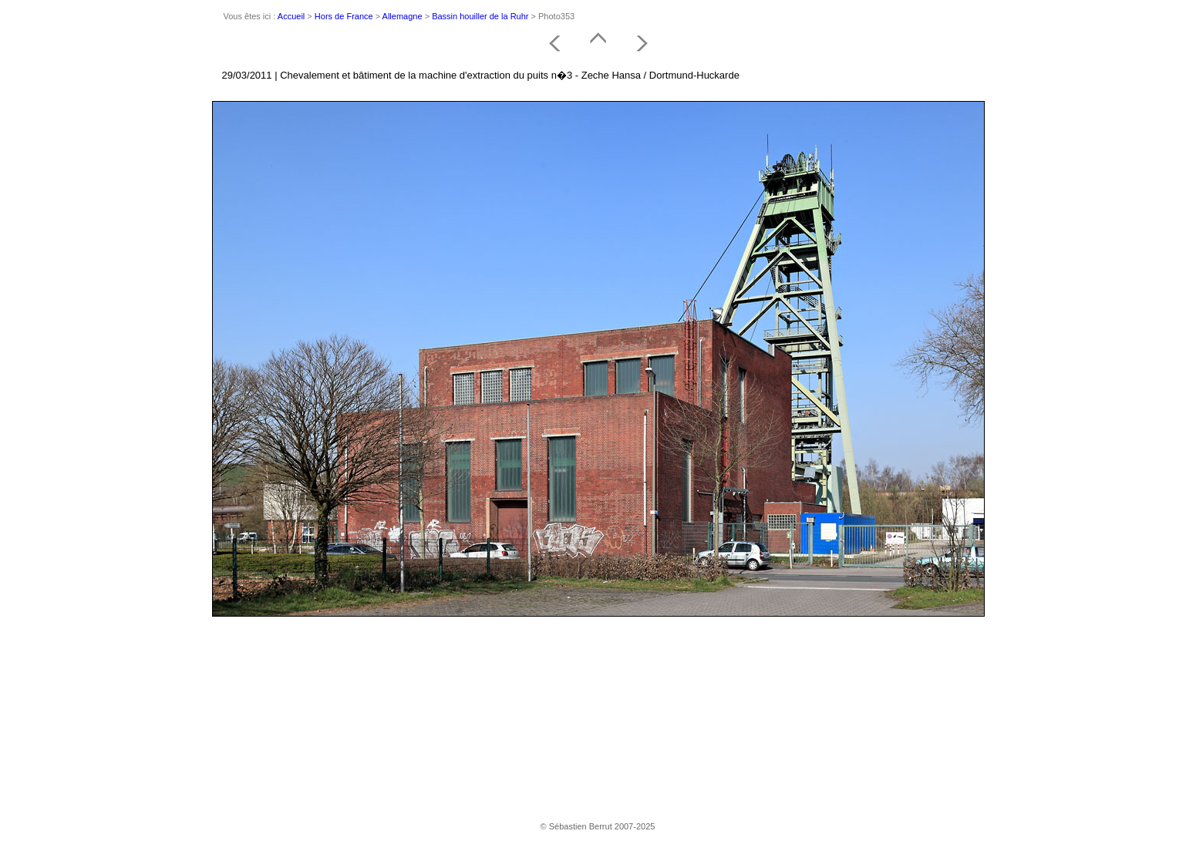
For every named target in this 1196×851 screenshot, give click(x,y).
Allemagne (402, 16)
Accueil (291, 16)
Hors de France (344, 16)
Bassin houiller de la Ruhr (480, 16)
